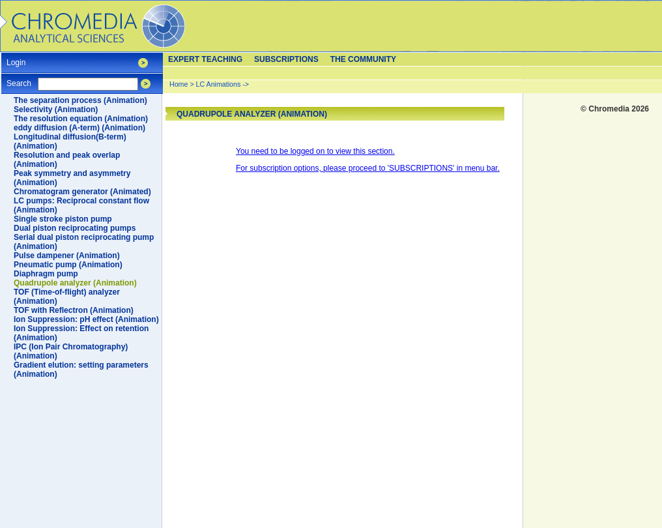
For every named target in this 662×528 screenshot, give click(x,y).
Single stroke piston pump (63, 219)
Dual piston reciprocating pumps (75, 228)
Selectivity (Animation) (56, 109)
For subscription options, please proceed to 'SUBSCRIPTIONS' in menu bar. (368, 168)
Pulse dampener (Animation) (67, 255)
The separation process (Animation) (80, 100)
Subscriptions (286, 59)
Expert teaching (205, 59)
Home (178, 84)
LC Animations (218, 84)
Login (16, 58)
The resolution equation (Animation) (81, 118)
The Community (363, 59)
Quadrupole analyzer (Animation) (75, 282)
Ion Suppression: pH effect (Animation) (86, 319)
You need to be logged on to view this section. (315, 151)
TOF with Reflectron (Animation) (74, 310)
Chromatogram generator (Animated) (82, 191)
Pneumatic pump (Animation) (68, 264)
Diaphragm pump (46, 273)
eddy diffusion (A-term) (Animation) (79, 127)
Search (19, 79)
